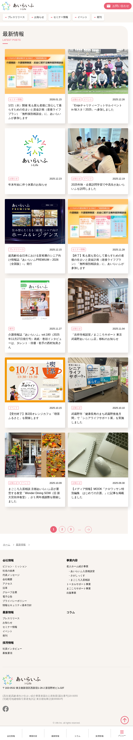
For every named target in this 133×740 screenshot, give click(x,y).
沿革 (5, 588)
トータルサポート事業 (78, 584)
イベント (82, 17)
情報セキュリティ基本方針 (17, 605)
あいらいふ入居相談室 (82, 571)
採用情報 (100, 736)
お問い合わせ (120, 5)
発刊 (99, 17)
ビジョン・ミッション (15, 566)
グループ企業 (10, 592)
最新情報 (55, 736)
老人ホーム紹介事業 (77, 566)
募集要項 (7, 653)
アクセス (7, 583)
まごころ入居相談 (80, 579)
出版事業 (71, 592)
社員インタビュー (12, 648)
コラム (77, 736)
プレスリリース (16, 17)
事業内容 (33, 736)
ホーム (6, 544)
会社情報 (11, 736)
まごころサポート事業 (78, 588)
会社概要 (7, 579)
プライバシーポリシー (15, 600)
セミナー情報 (61, 17)
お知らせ (39, 17)
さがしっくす (77, 575)
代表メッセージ (11, 575)
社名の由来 (9, 570)
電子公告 (7, 596)
